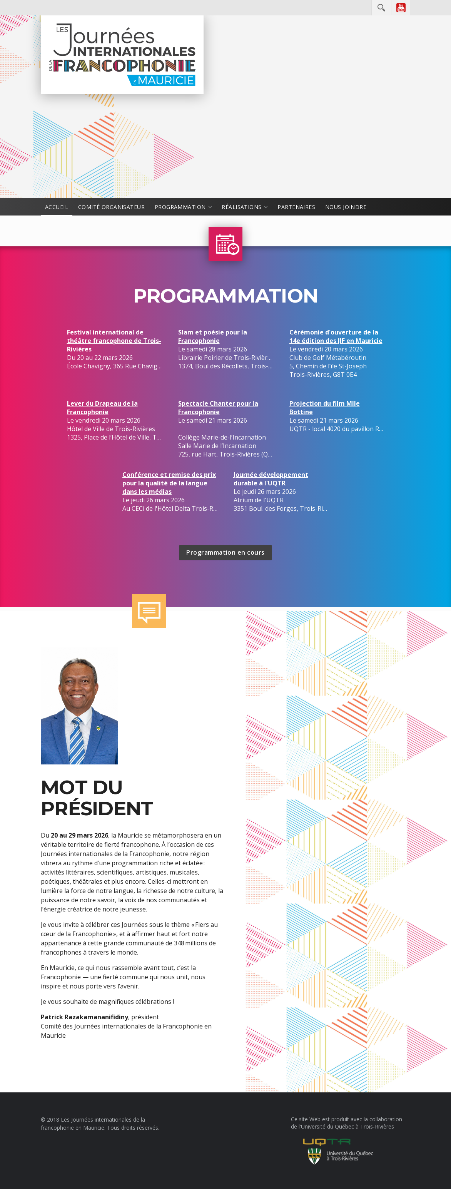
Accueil (56, 207)
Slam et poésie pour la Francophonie (212, 336)
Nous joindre (345, 207)
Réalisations (241, 207)
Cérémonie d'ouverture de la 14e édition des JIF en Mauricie (336, 336)
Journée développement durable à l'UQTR (271, 478)
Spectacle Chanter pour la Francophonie (218, 407)
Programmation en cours (225, 552)
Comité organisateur (111, 207)
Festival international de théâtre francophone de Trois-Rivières (114, 340)
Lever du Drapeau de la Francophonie (102, 407)
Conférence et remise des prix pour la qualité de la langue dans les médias (169, 483)
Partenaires (296, 207)
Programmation (180, 207)
